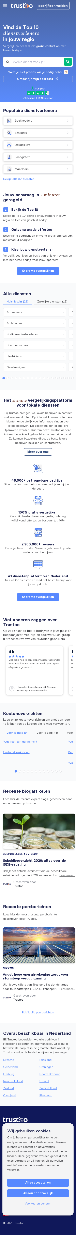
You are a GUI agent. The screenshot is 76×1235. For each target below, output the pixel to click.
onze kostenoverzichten (28, 720)
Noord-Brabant (50, 1074)
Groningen (46, 1067)
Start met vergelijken (38, 271)
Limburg (8, 1074)
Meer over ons (37, 452)
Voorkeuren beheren (38, 1203)
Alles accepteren (38, 1183)
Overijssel (9, 1095)
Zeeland (8, 1088)
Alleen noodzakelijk (38, 1193)
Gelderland (10, 1067)
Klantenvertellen (38, 690)
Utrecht (44, 1081)
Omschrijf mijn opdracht (37, 79)
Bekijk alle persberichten (38, 1012)
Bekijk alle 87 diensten (18, 179)
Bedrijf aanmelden (53, 6)
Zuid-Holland (48, 1088)
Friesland (46, 1060)
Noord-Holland (13, 1081)
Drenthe (8, 1060)
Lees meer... (67, 875)
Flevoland (46, 1095)
